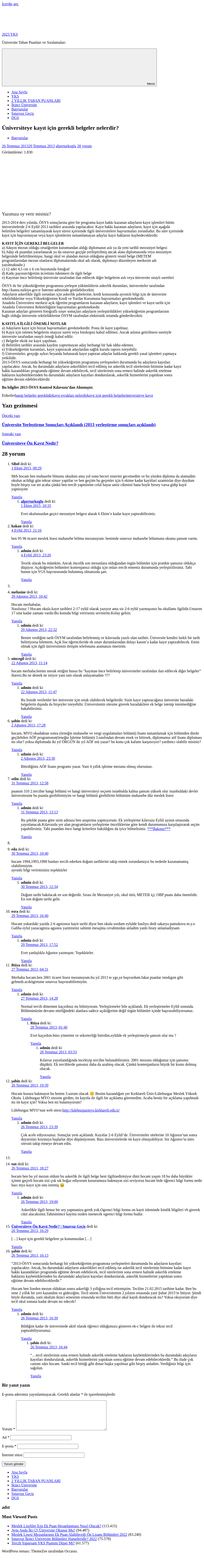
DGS (15, 118)
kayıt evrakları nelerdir (69, 395)
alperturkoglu (66, 146)
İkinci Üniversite (24, 105)
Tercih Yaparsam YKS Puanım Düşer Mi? (43, 1549)
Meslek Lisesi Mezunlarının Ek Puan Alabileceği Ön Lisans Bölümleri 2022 (69, 1540)
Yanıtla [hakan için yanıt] (16, 546)
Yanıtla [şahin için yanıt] (16, 750)
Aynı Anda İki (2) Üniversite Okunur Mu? (43, 1536)
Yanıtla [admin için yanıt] (26, 580)
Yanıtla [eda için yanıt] (16, 878)
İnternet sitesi (12, 1461)
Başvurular (19, 109)
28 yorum (84, 146)
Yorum (8, 1435)
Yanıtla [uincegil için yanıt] (16, 683)
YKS (15, 96)
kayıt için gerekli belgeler (106, 395)
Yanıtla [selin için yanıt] (16, 804)
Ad (5, 1443)
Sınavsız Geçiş (22, 113)
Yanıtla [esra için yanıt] (16, 936)
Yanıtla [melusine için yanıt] (16, 621)
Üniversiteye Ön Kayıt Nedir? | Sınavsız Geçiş (48, 1226)
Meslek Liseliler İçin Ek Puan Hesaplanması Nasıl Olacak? (56, 1532)
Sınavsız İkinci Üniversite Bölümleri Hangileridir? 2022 (54, 1544)
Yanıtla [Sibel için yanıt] (16, 497)
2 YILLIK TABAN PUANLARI (35, 101)
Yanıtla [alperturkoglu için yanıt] (26, 522)
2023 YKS (10, 34)
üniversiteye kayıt (139, 395)
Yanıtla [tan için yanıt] (16, 1193)
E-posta (9, 1452)
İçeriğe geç (10, 4)
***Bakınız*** (159, 829)
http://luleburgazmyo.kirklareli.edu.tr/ (91, 1110)
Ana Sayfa (19, 92)
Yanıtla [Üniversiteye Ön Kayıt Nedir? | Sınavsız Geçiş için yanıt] (16, 1247)
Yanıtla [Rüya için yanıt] (16, 990)
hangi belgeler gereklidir (33, 395)
